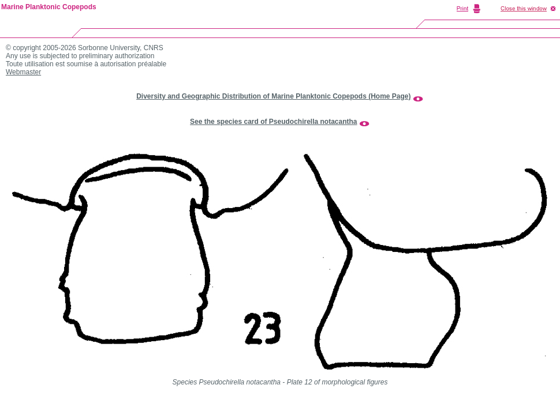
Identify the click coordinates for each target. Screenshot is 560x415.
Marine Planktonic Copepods (48, 7)
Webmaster (23, 72)
